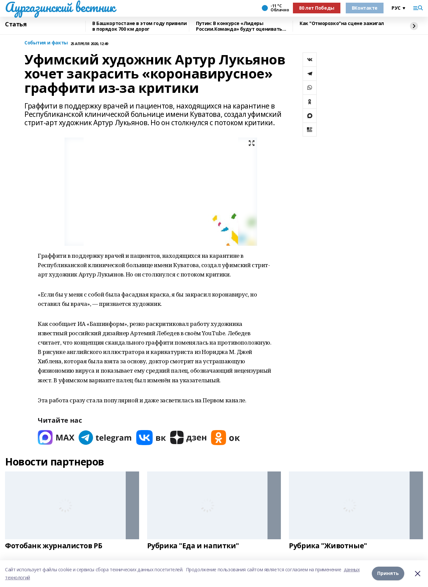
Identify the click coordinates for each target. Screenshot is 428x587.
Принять (388, 573)
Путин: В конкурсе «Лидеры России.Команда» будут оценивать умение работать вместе (239, 26)
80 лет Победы (316, 8)
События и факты (46, 43)
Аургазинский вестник (60, 7)
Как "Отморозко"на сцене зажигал (342, 23)
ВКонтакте (365, 8)
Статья (15, 24)
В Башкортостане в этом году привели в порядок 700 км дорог (139, 26)
